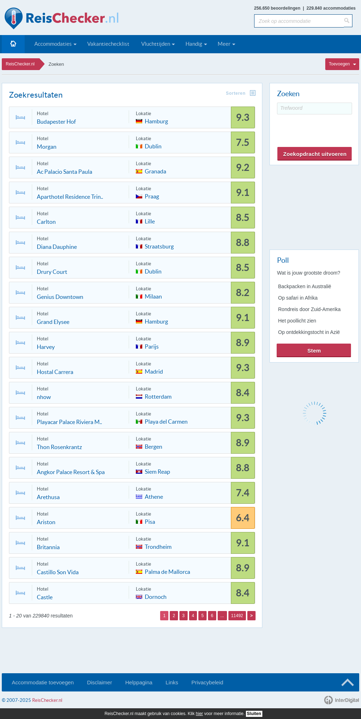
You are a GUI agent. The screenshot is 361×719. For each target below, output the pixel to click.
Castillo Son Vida (58, 572)
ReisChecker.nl (20, 64)
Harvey (46, 347)
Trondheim (158, 546)
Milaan (153, 296)
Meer (224, 44)
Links (171, 682)
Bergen (153, 446)
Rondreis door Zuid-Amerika (309, 309)
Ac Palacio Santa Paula (64, 171)
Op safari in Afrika (298, 298)
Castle (45, 597)
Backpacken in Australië (304, 286)
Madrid (154, 371)
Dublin (153, 145)
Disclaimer (99, 682)
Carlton (46, 221)
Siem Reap (157, 471)
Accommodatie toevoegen (43, 682)
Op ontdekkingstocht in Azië (309, 332)
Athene (154, 496)
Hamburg (156, 120)
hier (199, 713)
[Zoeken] (348, 20)
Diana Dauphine (57, 246)
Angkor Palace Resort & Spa (71, 472)
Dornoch (156, 596)
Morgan (46, 146)
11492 (237, 615)
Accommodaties (53, 44)
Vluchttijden (155, 44)
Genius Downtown (60, 297)
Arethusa (48, 497)
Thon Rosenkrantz (59, 447)
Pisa (150, 521)
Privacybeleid (207, 682)
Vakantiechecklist (108, 44)
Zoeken (56, 64)
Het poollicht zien (297, 321)
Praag (152, 195)
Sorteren (236, 93)
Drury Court (52, 272)
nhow (44, 397)
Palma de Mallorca (167, 571)
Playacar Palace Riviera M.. (69, 422)
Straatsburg (159, 245)
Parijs (152, 346)
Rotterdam (158, 396)
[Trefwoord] (314, 108)
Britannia (48, 547)
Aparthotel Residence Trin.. (70, 196)
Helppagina (138, 682)
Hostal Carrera (55, 372)
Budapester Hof (56, 121)
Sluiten (254, 713)
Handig (194, 44)
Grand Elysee (53, 322)
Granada (155, 170)
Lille (150, 220)
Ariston (46, 522)
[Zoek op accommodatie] (299, 21)
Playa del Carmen (166, 421)
